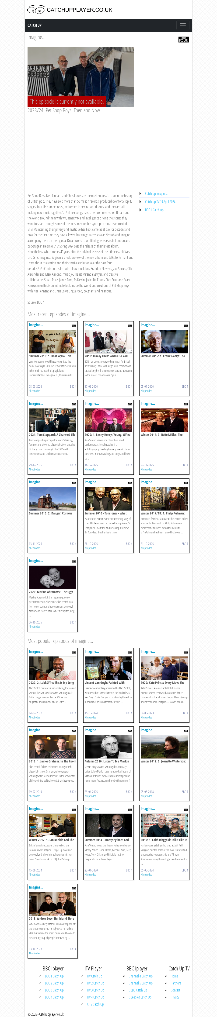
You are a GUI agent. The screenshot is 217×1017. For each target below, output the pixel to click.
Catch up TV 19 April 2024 (160, 201)
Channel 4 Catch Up (141, 976)
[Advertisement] (81, 149)
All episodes (34, 391)
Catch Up (35, 25)
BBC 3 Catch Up (54, 990)
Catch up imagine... (156, 193)
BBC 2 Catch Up (54, 983)
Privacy (175, 997)
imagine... (37, 37)
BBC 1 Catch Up (54, 976)
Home (174, 976)
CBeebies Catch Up (140, 997)
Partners (176, 983)
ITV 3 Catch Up (95, 990)
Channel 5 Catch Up (141, 983)
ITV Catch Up (94, 976)
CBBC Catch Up (138, 990)
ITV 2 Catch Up (95, 983)
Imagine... (36, 324)
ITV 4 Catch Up (95, 997)
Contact (175, 990)
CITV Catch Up (95, 1004)
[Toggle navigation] (182, 25)
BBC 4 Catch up (154, 209)
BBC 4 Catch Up (54, 997)
